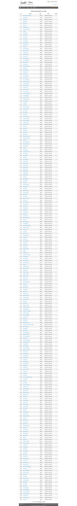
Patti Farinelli (25, 186)
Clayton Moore (25, 353)
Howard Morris (25, 357)
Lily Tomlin (25, 460)
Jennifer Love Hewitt (26, 254)
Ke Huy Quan (25, 402)
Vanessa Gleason (26, 217)
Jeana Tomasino (26, 458)
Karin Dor (24, 147)
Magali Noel (25, 365)
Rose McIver (25, 338)
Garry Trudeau (25, 464)
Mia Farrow (25, 188)
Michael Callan (25, 85)
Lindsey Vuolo (25, 478)
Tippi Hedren (25, 246)
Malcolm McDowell (26, 336)
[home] (20, 8)
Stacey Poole (25, 394)
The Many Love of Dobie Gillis (28, 324)
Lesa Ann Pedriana (26, 384)
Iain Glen (24, 219)
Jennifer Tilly (25, 456)
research (49, 1)
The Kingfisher (25, 450)
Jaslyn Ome (25, 375)
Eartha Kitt (25, 291)
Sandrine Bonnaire (26, 66)
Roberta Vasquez (26, 472)
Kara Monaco (25, 351)
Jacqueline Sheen (26, 425)
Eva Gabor (25, 213)
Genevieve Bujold (26, 79)
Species (24, 437)
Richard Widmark (26, 493)
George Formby (26, 202)
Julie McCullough (26, 332)
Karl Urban (25, 468)
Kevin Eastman (25, 165)
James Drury (25, 153)
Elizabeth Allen (25, 27)
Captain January (26, 274)
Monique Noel (25, 367)
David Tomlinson (26, 462)
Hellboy (24, 250)
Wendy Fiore (25, 194)
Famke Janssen (26, 272)
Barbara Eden (25, 169)
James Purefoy (25, 400)
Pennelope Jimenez (26, 281)
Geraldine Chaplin (26, 99)
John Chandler (25, 97)
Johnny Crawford (26, 118)
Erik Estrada (25, 180)
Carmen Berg (25, 52)
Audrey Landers (26, 297)
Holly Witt (25, 499)
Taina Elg (24, 176)
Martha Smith (25, 433)
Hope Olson (25, 373)
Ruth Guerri (25, 239)
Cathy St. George (26, 441)
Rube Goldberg (25, 221)
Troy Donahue (25, 145)
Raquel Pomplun (26, 392)
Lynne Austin (25, 38)
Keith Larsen (25, 303)
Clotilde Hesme (25, 252)
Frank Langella (25, 299)
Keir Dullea (25, 157)
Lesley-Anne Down (26, 151)
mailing (52, 1)
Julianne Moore (26, 355)
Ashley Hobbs (25, 256)
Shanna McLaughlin (26, 340)
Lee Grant (25, 231)
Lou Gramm (25, 229)
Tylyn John (25, 283)
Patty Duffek (25, 155)
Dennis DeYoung (26, 143)
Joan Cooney (25, 110)
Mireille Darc (25, 130)
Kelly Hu (24, 264)
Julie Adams (25, 19)
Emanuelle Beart (26, 48)
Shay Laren (25, 301)
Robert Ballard (25, 42)
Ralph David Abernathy (27, 15)
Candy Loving (25, 316)
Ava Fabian (25, 182)
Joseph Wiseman (26, 497)
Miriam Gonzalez (26, 227)
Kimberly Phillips (26, 388)
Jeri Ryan (24, 417)
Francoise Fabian (26, 184)
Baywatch (25, 46)
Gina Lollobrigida (26, 314)
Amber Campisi (26, 89)
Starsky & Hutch (26, 443)
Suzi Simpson (25, 431)
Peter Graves (25, 233)
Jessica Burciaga (26, 81)
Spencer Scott (25, 421)
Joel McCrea (25, 330)
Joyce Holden (25, 258)
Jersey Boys (25, 279)
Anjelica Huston (26, 268)
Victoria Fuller (25, 211)
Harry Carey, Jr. (26, 91)
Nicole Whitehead (26, 489)
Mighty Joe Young (26, 349)
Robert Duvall (25, 163)
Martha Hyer (25, 270)
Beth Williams (25, 495)
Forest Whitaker (26, 487)
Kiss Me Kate (25, 289)
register (56, 4)
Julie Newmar (25, 361)
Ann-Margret (25, 33)
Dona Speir (25, 439)
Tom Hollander (25, 260)
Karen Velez (25, 474)
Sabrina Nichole (26, 363)
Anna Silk (24, 427)
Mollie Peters (25, 386)
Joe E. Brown (25, 77)
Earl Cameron (25, 87)
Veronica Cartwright (26, 93)
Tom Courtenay (25, 116)
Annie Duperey (25, 159)
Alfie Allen (25, 25)
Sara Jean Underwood (27, 466)
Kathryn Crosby (26, 124)
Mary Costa (25, 114)
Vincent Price (25, 398)
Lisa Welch (25, 485)
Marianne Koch (25, 293)
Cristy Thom (25, 452)
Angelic (24, 31)
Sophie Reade (25, 404)
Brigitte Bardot (25, 44)
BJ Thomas (25, 454)
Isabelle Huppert (26, 266)
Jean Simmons (25, 429)
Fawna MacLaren (26, 322)
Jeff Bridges (25, 73)
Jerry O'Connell (26, 369)
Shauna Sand (25, 419)
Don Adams (25, 17)
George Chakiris (26, 95)
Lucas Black (25, 56)
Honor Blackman (26, 58)
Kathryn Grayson (26, 235)
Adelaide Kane (25, 285)
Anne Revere (25, 408)
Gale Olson (25, 371)
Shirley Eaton (25, 167)
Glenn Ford (25, 200)
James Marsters (26, 326)
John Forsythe (25, 204)
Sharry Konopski (26, 295)
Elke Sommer (25, 435)
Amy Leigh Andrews (26, 29)
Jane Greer (25, 237)
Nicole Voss (25, 476)
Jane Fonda (25, 196)
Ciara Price (25, 396)
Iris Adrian (25, 23)
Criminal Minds (25, 122)
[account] (35, 8)
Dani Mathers (25, 328)
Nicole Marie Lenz (26, 307)
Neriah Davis (25, 132)
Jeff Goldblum (25, 223)
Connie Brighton (26, 75)
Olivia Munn (25, 359)
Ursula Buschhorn (26, 83)
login (53, 4)
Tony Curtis (25, 128)
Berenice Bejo (25, 50)
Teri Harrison (25, 244)
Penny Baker (25, 40)
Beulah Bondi (25, 64)
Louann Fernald (26, 192)
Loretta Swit (25, 445)
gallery (56, 1)
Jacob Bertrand (26, 54)
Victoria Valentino (26, 470)
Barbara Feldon (26, 190)
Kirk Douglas (25, 149)
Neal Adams (25, 21)
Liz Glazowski (25, 215)
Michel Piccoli (25, 390)
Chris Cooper (25, 112)
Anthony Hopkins (26, 262)
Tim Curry (25, 126)
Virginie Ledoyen (26, 305)
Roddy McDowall (26, 334)
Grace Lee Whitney (26, 491)
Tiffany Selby (25, 423)
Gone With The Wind (26, 225)
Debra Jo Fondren (26, 198)
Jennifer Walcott (26, 480)
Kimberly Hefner (26, 248)
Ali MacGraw (25, 320)
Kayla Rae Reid (25, 406)
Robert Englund (26, 178)
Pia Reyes (25, 410)
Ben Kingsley (25, 287)
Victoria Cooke (25, 108)
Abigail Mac (25, 318)
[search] (31, 8)
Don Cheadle (25, 101)
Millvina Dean (25, 134)
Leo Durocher (25, 161)
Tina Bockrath (25, 62)
